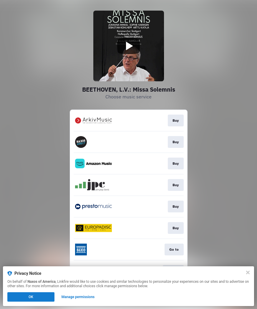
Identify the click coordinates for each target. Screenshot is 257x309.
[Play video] (128, 46)
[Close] (248, 272)
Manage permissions (78, 297)
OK (31, 297)
